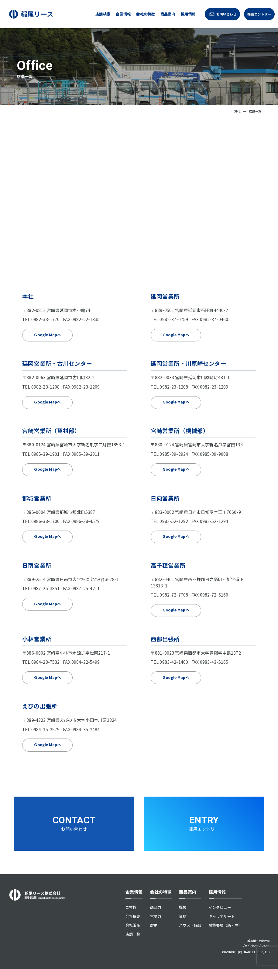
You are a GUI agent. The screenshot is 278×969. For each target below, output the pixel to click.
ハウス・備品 (190, 925)
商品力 (155, 907)
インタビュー (220, 907)
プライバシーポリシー (255, 945)
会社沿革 (132, 925)
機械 (182, 907)
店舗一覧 (132, 934)
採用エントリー (259, 14)
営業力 (155, 916)
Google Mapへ (47, 334)
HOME (236, 111)
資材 (182, 916)
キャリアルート (222, 916)
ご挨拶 (130, 907)
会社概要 (132, 916)
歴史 (153, 925)
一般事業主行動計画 (257, 941)
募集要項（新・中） (225, 925)
